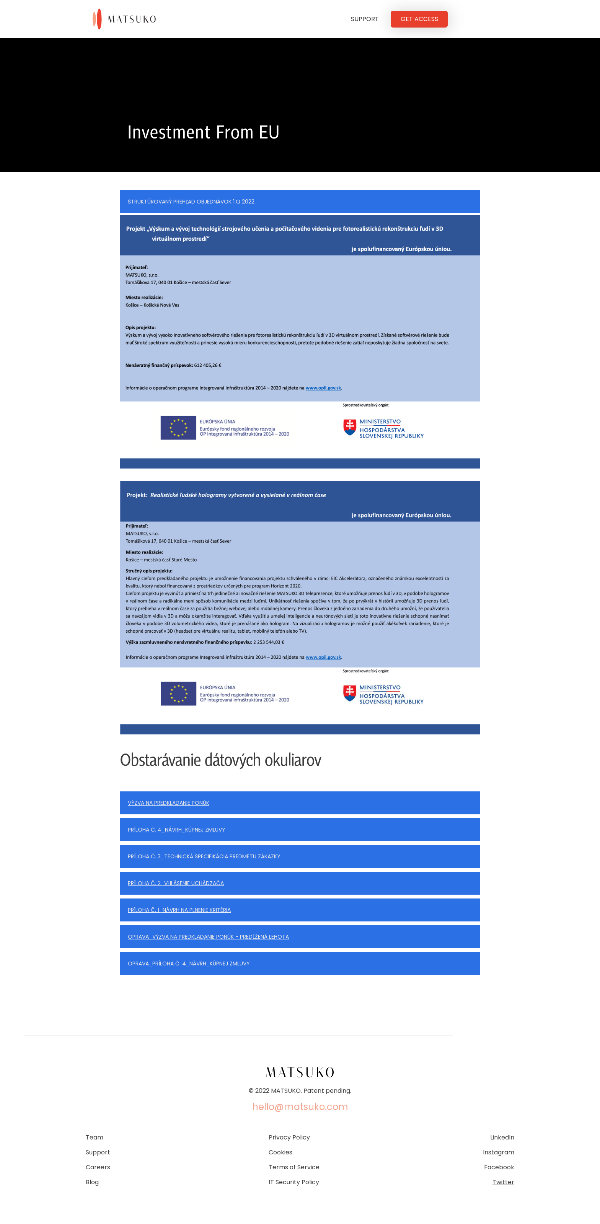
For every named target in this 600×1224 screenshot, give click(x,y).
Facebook (499, 1167)
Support (98, 1152)
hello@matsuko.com (300, 1107)
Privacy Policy (289, 1137)
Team (94, 1137)
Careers (98, 1167)
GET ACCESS (419, 19)
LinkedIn (502, 1137)
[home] (128, 19)
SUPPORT (365, 19)
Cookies (280, 1152)
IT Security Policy (294, 1182)
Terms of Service (294, 1167)
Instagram (498, 1152)
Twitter (503, 1182)
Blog (92, 1182)
